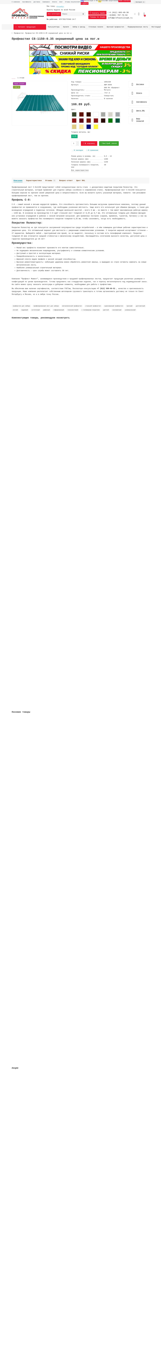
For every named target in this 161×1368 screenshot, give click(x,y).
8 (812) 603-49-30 (118, 12)
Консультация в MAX (89, 0)
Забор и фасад (79, 27)
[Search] (73, 14)
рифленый (46, 310)
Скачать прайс (97, 12)
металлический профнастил (72, 306)
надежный (24, 310)
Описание (18, 180)
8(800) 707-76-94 (117, 15)
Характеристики (34, 180)
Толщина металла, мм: (81, 132)
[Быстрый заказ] (109, 143)
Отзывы (50, 180)
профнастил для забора (21, 306)
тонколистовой (72, 310)
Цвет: (73, 109)
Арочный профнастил (115, 27)
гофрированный (58, 310)
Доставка (37, 2)
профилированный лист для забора (46, 306)
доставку (120, 291)
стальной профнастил (93, 306)
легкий (15, 310)
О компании (16, 2)
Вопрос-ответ (66, 180)
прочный (129, 306)
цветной (106, 310)
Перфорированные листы (138, 27)
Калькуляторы (54, 27)
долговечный (140, 306)
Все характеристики (80, 170)
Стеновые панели (96, 27)
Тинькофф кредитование (108, 0)
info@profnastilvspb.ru (120, 18)
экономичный (116, 310)
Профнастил (19, 33)
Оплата (54, 2)
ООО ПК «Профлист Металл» (111, 89)
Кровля (66, 27)
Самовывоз (46, 2)
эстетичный (36, 310)
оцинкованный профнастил (113, 306)
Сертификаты (26, 2)
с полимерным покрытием (90, 310)
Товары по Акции (97, 17)
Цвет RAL (80, 180)
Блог (61, 2)
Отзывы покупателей (72, 2)
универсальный (130, 310)
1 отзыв (18, 78)
